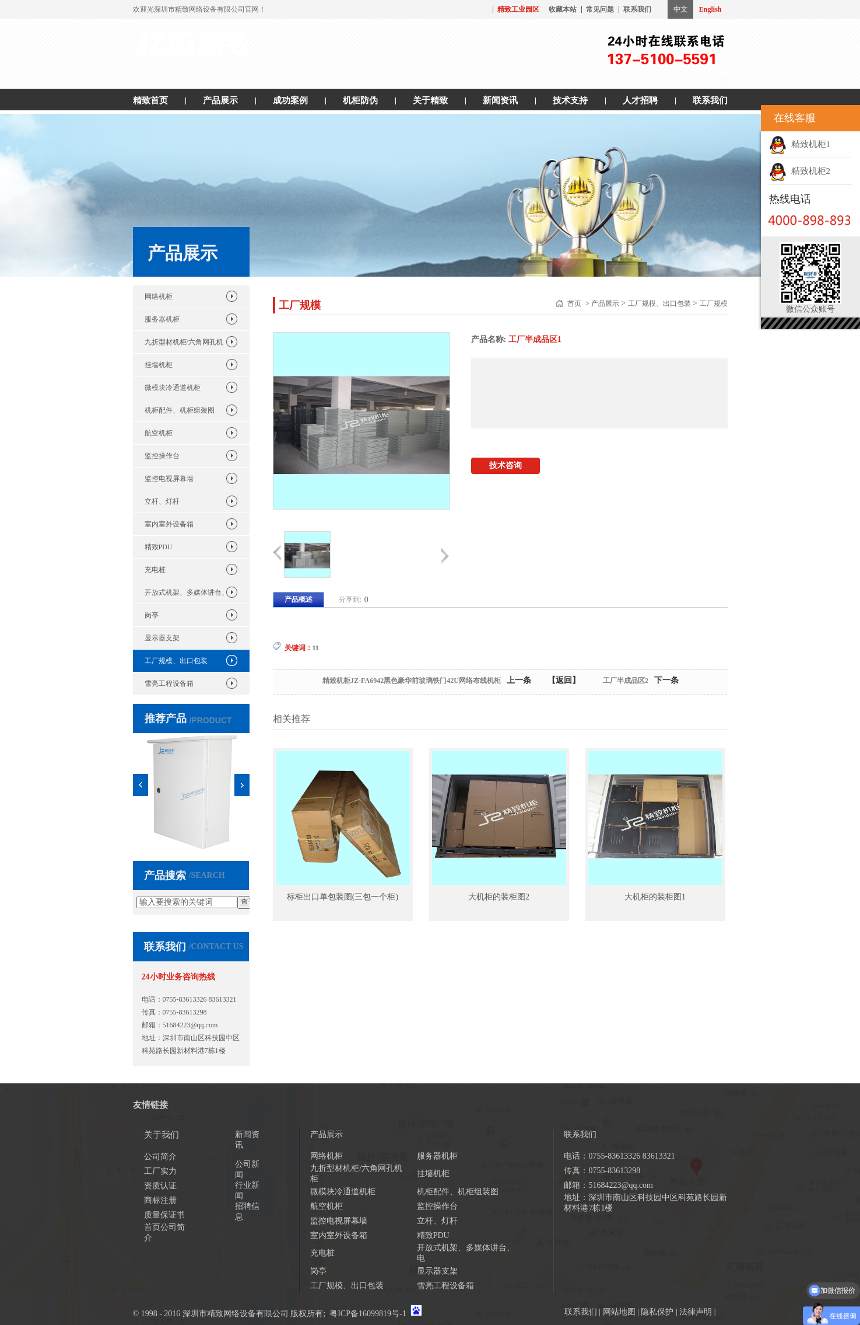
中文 (680, 9)
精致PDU (159, 547)
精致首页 (150, 100)
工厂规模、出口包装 (176, 661)
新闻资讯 (500, 100)
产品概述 (299, 599)
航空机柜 (159, 433)
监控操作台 (162, 456)
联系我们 (637, 9)
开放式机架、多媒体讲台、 (187, 592)
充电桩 (155, 570)
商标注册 (160, 1200)
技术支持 (570, 100)
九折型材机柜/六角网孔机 (184, 342)
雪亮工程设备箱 (169, 683)
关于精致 (430, 100)
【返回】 (563, 680)
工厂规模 (714, 303)
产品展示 (220, 100)
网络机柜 (159, 296)
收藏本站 (563, 9)
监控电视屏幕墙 (169, 479)
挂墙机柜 (159, 365)
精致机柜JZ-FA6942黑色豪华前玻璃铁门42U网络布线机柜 (411, 681)
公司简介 (160, 1156)
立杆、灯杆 (162, 501)
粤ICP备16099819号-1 (367, 1313)
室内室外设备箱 (169, 524)
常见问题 (600, 9)
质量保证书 (164, 1215)
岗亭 (152, 615)
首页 (575, 303)
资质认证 (160, 1185)
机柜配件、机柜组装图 (180, 410)
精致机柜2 (799, 171)
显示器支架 (162, 638)
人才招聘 (640, 100)
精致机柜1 (799, 144)
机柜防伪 (360, 100)
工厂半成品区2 (625, 681)
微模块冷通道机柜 (173, 387)
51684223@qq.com (190, 1025)
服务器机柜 (162, 319)
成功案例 (290, 100)
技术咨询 (505, 465)
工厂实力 (160, 1171)
